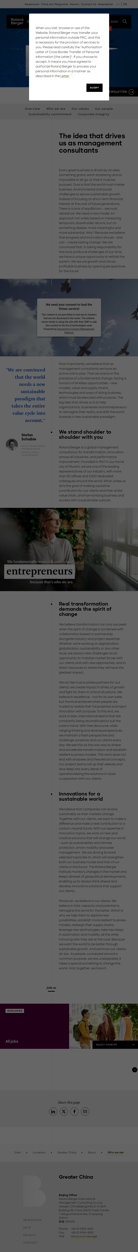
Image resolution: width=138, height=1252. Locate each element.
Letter (65, 76)
